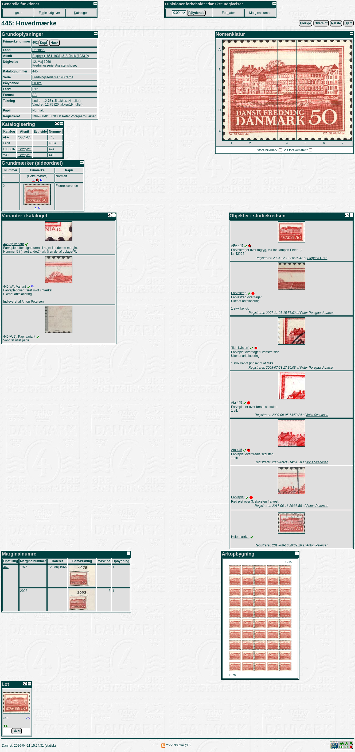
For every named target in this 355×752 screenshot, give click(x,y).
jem (348, 23)
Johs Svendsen (317, 415)
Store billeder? (267, 150)
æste (336, 23)
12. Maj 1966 (41, 62)
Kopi (43, 43)
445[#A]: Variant (14, 286)
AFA (6, 137)
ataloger (81, 13)
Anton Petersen (33, 301)
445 (5, 718)
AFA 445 (237, 246)
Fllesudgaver (49, 13)
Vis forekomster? (296, 150)
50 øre (37, 83)
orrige (305, 23)
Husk (54, 43)
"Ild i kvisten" (240, 348)
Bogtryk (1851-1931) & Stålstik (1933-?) (60, 56)
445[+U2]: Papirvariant (19, 336)
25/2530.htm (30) (178, 745)
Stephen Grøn (317, 258)
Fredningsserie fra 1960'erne (52, 77)
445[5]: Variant (13, 244)
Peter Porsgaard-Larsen (79, 116)
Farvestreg (238, 293)
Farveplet (237, 497)
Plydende (196, 13)
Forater (228, 13)
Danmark (38, 50)
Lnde (17, 13)
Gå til (17, 731)
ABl (34, 95)
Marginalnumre (260, 13)
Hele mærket (240, 537)
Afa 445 (236, 402)
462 (6, 567)
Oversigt (321, 23)
